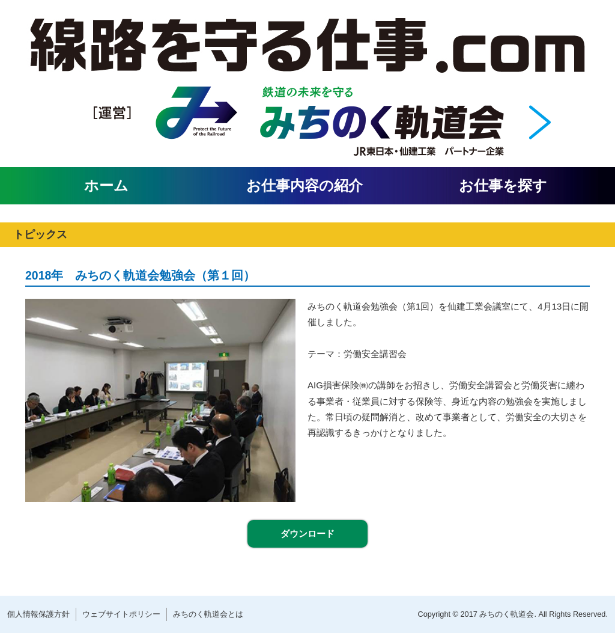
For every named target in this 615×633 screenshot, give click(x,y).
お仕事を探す (503, 185)
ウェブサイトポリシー (121, 614)
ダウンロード (307, 533)
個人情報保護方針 (38, 614)
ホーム (106, 185)
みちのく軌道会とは (208, 614)
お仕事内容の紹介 (304, 185)
